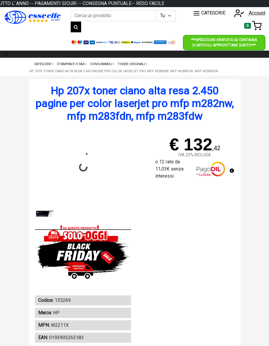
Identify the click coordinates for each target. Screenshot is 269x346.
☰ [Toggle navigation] (6, 54)
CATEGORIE (209, 13)
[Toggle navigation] (252, 26)
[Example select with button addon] (166, 15)
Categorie (43, 64)
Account (248, 13)
